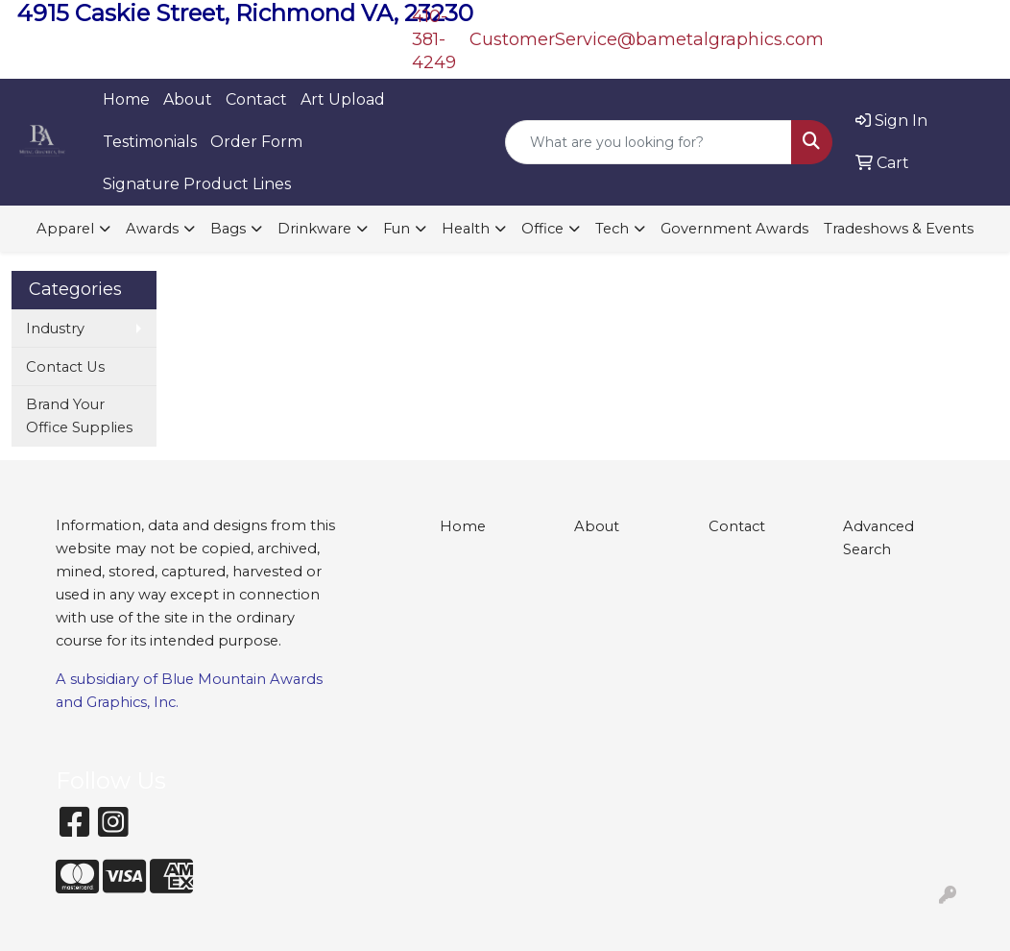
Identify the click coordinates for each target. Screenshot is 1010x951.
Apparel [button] (65, 228)
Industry (55, 328)
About (187, 99)
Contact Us (65, 367)
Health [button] (466, 228)
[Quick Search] (648, 142)
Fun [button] (396, 228)
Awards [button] (152, 228)
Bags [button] (228, 228)
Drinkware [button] (314, 228)
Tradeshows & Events (899, 228)
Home (126, 99)
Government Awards (734, 228)
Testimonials (150, 142)
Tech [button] (612, 228)
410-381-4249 (434, 39)
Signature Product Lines (197, 184)
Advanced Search (878, 538)
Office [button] (542, 228)
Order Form (256, 142)
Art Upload (343, 99)
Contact (256, 99)
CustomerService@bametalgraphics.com (646, 39)
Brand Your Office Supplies (79, 416)
